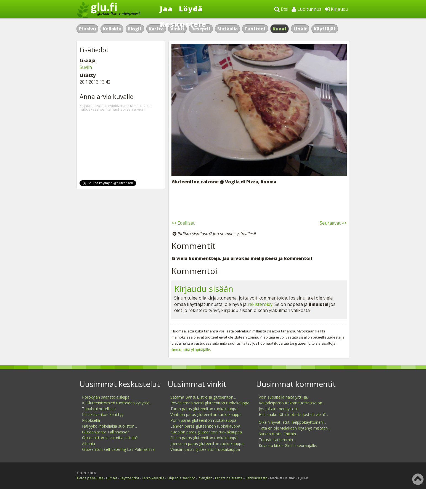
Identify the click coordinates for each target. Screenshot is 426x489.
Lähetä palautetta (228, 478)
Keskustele (183, 24)
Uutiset (111, 478)
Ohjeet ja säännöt (181, 478)
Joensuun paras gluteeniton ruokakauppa (207, 443)
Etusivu (87, 29)
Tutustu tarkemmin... (277, 439)
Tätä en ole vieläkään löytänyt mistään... (294, 428)
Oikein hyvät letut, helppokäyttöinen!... (292, 422)
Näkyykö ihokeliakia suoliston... (109, 426)
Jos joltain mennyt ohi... (279, 408)
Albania (88, 443)
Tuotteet (255, 29)
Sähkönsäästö (257, 478)
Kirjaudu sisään (203, 288)
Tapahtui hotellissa (99, 408)
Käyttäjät (325, 29)
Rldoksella (91, 420)
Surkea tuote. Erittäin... (278, 433)
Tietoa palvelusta (89, 478)
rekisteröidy (260, 304)
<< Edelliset (183, 223)
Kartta (156, 29)
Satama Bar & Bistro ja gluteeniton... (203, 397)
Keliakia (112, 29)
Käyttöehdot (129, 478)
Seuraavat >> (333, 223)
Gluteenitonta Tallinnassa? (105, 432)
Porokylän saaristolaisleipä (105, 397)
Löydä (191, 8)
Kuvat (279, 29)
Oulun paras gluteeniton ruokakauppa (203, 437)
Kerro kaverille (153, 478)
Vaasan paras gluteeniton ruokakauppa (205, 449)
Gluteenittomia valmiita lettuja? (109, 437)
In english (205, 478)
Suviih (86, 67)
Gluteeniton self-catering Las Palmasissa (118, 449)
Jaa (166, 8)
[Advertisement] (259, 201)
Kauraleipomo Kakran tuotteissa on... (292, 402)
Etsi (281, 9)
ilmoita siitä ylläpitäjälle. (191, 349)
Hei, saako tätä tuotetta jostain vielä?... (293, 414)
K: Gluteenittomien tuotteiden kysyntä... (117, 402)
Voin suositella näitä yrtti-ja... (284, 397)
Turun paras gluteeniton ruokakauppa (203, 408)
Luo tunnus (306, 9)
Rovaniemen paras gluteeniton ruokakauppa (209, 402)
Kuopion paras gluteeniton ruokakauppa (206, 432)
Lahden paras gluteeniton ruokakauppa (205, 426)
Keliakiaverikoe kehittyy (102, 414)
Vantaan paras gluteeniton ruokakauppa (206, 414)
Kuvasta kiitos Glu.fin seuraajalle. (288, 445)
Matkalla (227, 29)
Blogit (135, 29)
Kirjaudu (336, 9)
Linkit (300, 29)
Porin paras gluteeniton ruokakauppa (203, 420)
